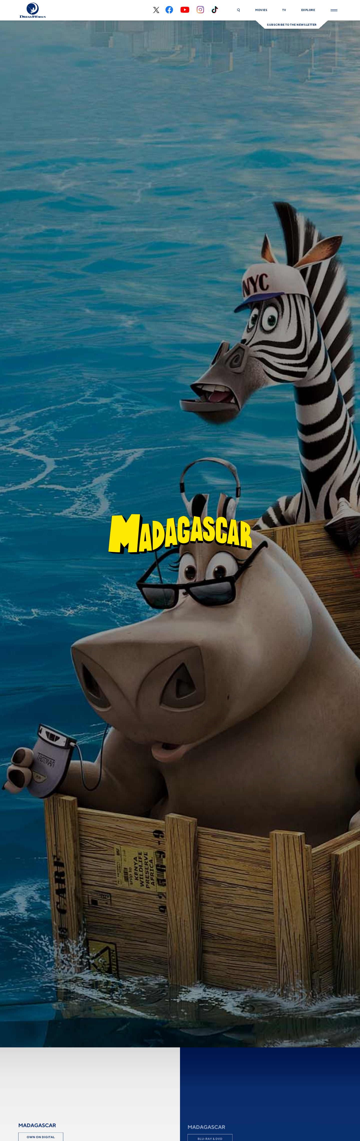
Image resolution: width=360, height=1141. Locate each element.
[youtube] (185, 10)
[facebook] (169, 10)
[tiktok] (215, 10)
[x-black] (156, 10)
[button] (238, 10)
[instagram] (200, 10)
